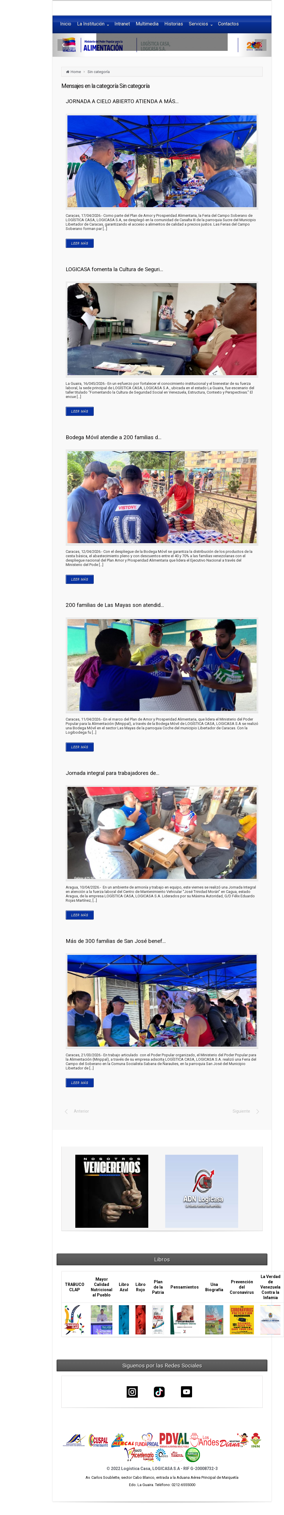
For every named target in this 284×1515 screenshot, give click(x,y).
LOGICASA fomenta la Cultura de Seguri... (114, 269)
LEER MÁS (79, 243)
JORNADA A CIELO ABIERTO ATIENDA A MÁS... (122, 101)
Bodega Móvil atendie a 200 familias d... (113, 437)
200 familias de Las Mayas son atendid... (115, 605)
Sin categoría (99, 72)
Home (76, 72)
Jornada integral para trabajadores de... (112, 773)
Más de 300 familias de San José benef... (116, 941)
